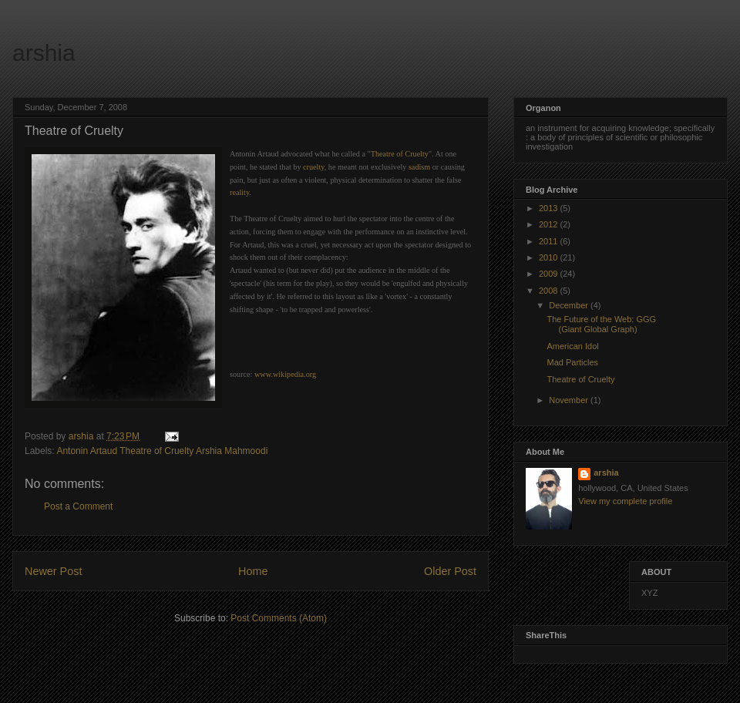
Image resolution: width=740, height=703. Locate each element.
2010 (549, 257)
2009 (549, 273)
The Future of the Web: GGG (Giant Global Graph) (601, 324)
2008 (549, 290)
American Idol (572, 346)
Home (252, 571)
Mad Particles (572, 362)
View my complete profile (625, 501)
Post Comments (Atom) (278, 618)
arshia (44, 53)
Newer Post (53, 571)
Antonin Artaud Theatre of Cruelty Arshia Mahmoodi (161, 451)
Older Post (450, 571)
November (569, 400)
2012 (549, 224)
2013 (549, 208)
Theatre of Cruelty (580, 379)
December (569, 305)
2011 (549, 241)
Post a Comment (78, 506)
